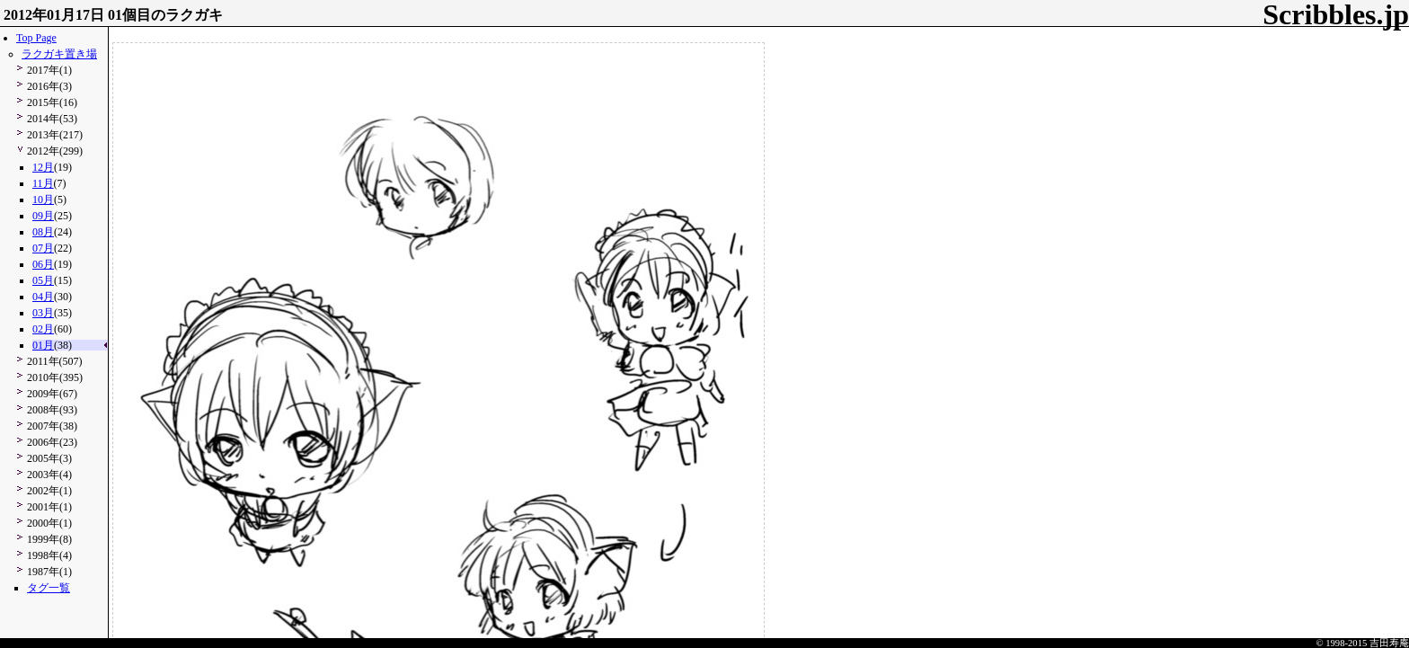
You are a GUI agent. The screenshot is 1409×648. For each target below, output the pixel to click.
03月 (43, 312)
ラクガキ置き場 (59, 54)
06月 (43, 264)
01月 (43, 345)
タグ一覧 (48, 587)
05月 (43, 280)
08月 (43, 232)
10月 (43, 199)
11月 (43, 183)
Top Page (36, 37)
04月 (43, 296)
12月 (43, 167)
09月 (43, 215)
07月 (43, 248)
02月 (43, 329)
